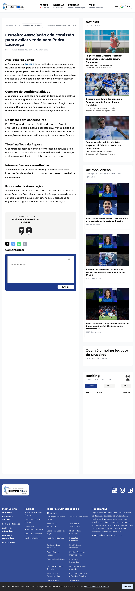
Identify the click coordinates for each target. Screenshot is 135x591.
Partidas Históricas (55, 538)
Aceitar (127, 586)
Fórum (44, 6)
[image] (69, 259)
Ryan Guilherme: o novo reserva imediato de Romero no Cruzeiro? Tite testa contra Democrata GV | (107, 326)
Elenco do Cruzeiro (33, 534)
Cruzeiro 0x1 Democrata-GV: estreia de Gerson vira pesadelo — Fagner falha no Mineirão (105, 272)
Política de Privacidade (97, 586)
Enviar (65, 287)
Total (126, 386)
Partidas (76, 6)
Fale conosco (8, 542)
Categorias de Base (56, 559)
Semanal (91, 386)
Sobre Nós (7, 512)
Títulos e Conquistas (78, 516)
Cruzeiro (29, 64)
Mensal (109, 386)
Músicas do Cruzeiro (34, 538)
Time (96, 6)
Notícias (58, 6)
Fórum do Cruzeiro (11, 524)
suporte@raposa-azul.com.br (107, 535)
